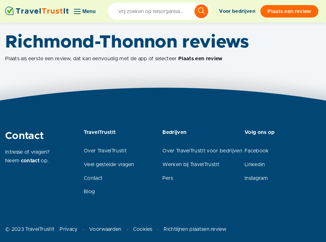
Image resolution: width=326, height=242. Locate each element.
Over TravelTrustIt (105, 150)
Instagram (256, 178)
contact (30, 160)
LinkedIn (254, 164)
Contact (93, 178)
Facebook (256, 150)
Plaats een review (289, 11)
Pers (167, 178)
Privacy (68, 229)
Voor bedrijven (237, 11)
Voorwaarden (105, 229)
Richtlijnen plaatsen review (195, 229)
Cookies (142, 229)
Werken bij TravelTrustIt (190, 164)
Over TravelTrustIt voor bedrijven (202, 150)
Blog (89, 191)
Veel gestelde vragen (109, 164)
